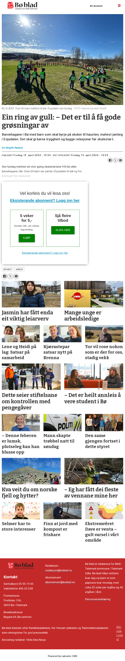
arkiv (19, 269)
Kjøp (26, 237)
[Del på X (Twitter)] (115, 160)
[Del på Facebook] (110, 160)
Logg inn (108, 6)
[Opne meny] (119, 5)
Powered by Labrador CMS (62, 656)
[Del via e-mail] (120, 160)
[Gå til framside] (23, 5)
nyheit (8, 269)
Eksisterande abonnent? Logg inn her (45, 200)
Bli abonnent (96, 6)
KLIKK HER (63, 230)
